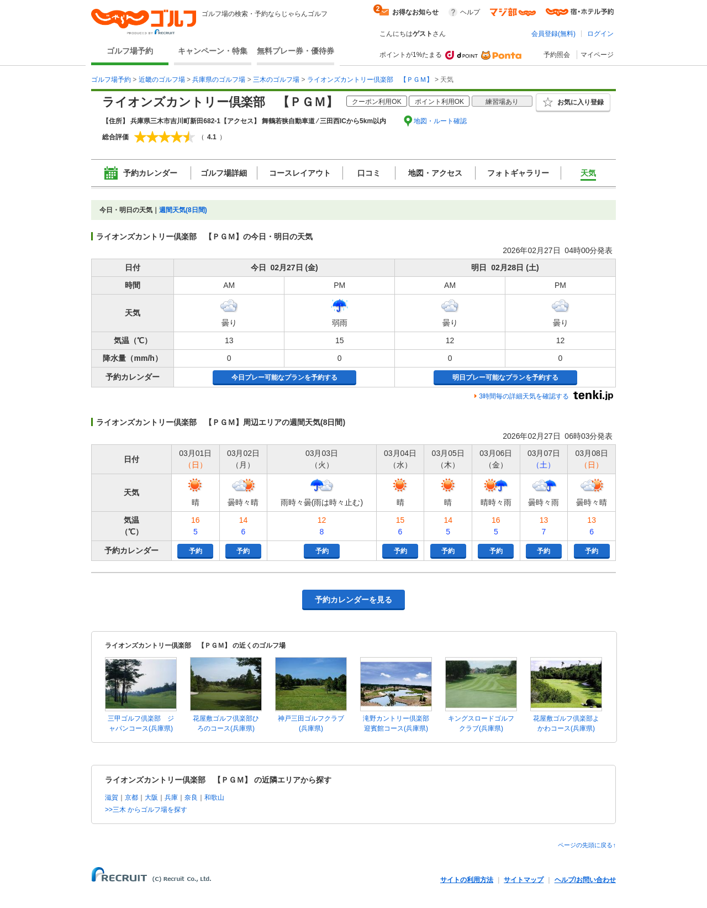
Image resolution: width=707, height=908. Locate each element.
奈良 (191, 797)
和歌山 (214, 797)
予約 (195, 551)
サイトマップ (524, 880)
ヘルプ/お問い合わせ (585, 880)
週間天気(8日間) (183, 210)
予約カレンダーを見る (353, 599)
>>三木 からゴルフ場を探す (146, 809)
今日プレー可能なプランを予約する (284, 377)
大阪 (151, 797)
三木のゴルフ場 (276, 79)
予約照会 (557, 55)
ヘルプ (470, 12)
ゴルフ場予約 (130, 50)
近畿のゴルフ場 (162, 79)
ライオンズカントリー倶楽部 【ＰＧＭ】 (370, 79)
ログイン (600, 34)
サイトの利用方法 (466, 880)
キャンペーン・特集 (212, 50)
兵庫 (171, 797)
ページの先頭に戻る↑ (587, 845)
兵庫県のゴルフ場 (218, 79)
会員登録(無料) (553, 34)
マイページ (597, 55)
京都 (131, 797)
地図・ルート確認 (440, 121)
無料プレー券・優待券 (295, 50)
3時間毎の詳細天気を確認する (524, 396)
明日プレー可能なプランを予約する (505, 377)
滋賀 (111, 797)
